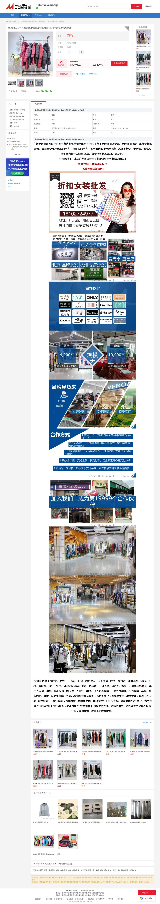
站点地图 (70, 899)
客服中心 (59, 899)
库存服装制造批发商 (87, 890)
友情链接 (121, 899)
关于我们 (38, 899)
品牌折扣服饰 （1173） (17, 113)
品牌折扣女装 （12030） (18, 110)
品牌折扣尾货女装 (40, 870)
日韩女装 (124, 870)
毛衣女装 (107, 870)
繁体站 (110, 899)
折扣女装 (75, 870)
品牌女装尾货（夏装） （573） (20, 119)
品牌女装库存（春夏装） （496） (21, 116)
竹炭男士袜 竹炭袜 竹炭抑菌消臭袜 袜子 (70, 822)
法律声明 (101, 899)
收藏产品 (12, 91)
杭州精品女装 (97, 870)
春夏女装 (133, 870)
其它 (19, 21)
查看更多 (17, 154)
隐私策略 (80, 899)
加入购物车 (80, 74)
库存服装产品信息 (72, 890)
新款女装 (116, 870)
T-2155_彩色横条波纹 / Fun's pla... (44, 854)
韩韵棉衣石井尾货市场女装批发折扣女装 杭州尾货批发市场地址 (83, 893)
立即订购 (92, 74)
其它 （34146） (15, 126)
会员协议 (91, 899)
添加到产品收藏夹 (14, 183)
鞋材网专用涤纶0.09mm (138, 822)
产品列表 (13, 21)
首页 (7, 21)
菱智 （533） (14, 123)
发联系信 (64, 74)
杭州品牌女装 (86, 870)
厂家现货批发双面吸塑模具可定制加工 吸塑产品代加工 (100, 822)
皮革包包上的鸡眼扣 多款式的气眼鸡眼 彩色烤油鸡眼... (124, 822)
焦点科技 (83, 901)
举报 (23, 91)
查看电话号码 (119, 63)
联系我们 (49, 899)
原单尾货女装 (53, 870)
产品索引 (11, 180)
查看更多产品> (147, 722)
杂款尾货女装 (65, 870)
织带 (58, 854)
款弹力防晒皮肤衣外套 (40, 822)
